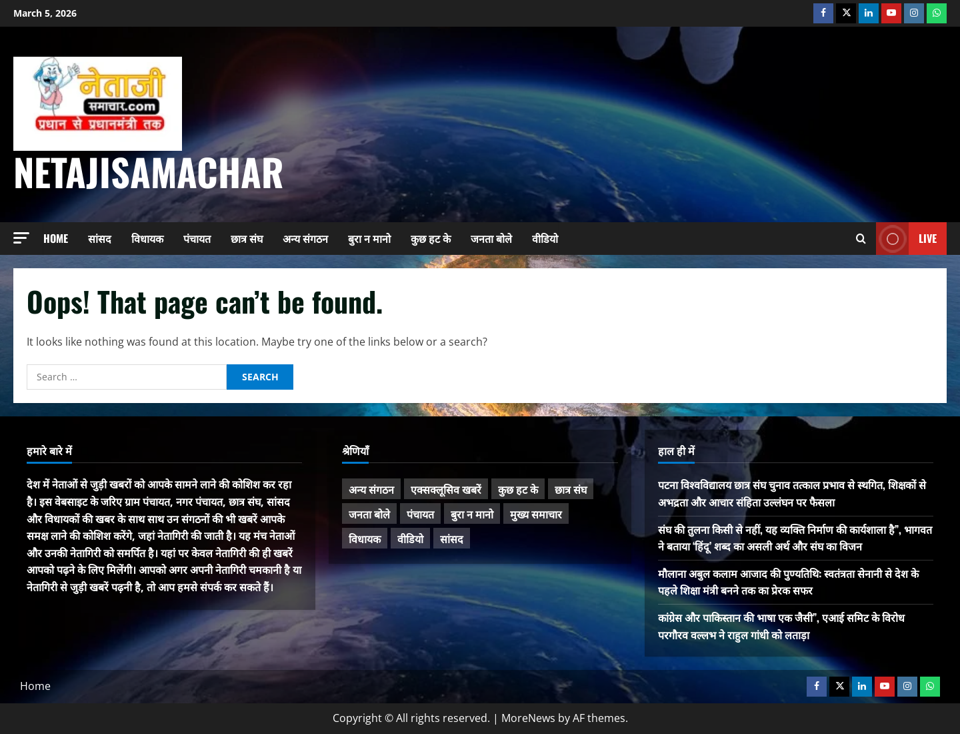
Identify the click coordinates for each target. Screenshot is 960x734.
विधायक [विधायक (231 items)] (365, 538)
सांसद (99, 238)
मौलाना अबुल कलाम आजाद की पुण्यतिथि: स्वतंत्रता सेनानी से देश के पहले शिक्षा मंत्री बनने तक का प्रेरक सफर (788, 582)
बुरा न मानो (369, 238)
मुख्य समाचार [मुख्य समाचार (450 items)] (536, 514)
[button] (21, 238)
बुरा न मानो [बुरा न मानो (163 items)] (472, 514)
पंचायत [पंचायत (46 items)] (420, 514)
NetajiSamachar (148, 171)
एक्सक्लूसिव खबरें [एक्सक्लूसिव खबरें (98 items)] (446, 489)
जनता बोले (491, 238)
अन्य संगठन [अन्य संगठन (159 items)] (371, 489)
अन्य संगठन (305, 238)
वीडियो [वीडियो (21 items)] (410, 538)
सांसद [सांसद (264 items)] (451, 538)
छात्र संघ (247, 238)
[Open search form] (861, 239)
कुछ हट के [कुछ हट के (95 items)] (518, 489)
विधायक (147, 238)
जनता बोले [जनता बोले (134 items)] (369, 514)
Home (55, 238)
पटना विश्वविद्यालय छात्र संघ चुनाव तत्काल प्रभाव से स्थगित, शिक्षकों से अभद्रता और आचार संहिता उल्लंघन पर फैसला (792, 493)
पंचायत (197, 238)
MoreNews (528, 718)
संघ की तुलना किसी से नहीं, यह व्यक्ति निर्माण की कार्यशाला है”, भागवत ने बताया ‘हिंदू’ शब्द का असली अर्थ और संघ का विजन (795, 538)
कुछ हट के (431, 238)
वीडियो (545, 238)
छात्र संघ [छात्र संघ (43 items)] (571, 489)
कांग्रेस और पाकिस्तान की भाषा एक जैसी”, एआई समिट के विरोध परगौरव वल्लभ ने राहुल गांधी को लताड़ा (781, 626)
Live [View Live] (906, 238)
